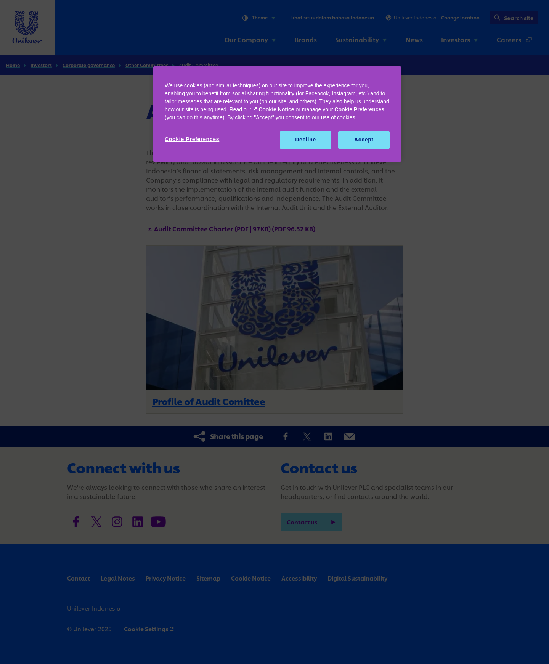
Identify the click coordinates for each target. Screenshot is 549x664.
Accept (364, 139)
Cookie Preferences (359, 109)
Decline (305, 139)
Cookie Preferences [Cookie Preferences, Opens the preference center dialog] (192, 139)
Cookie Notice (276, 109)
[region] (277, 114)
